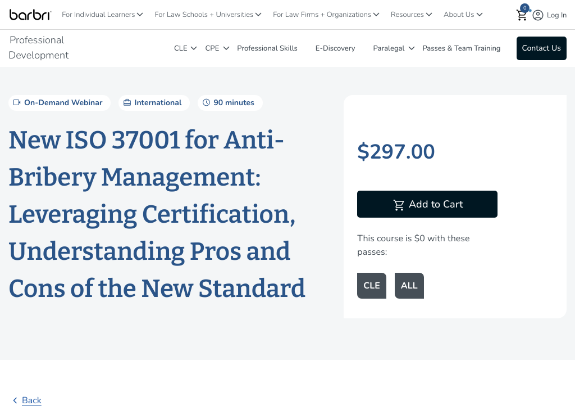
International (151, 102)
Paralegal (389, 48)
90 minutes (227, 102)
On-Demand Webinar (56, 102)
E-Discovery (335, 48)
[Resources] (429, 14)
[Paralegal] (411, 48)
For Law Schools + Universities (203, 15)
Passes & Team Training (461, 48)
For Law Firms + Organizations (322, 15)
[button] (522, 15)
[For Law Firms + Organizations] (376, 14)
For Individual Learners (98, 15)
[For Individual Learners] (140, 14)
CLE (181, 48)
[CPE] (226, 48)
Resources (407, 15)
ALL (409, 286)
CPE (213, 48)
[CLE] (193, 48)
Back (25, 400)
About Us (459, 15)
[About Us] (479, 14)
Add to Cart (428, 205)
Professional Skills (267, 48)
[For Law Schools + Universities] (258, 14)
